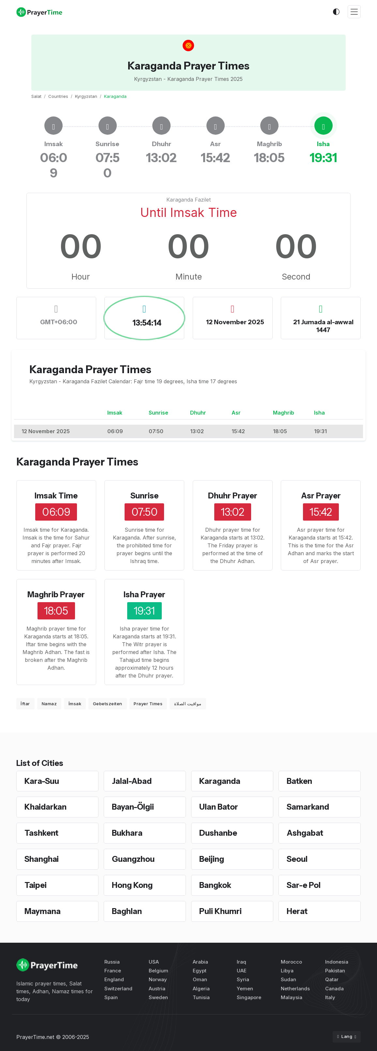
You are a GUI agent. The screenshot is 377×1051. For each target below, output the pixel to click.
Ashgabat (305, 833)
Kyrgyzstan (86, 96)
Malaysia (291, 997)
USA (154, 962)
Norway (158, 979)
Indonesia (336, 962)
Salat (36, 96)
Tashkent (41, 833)
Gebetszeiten (107, 703)
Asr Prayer (321, 495)
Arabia (200, 962)
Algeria (201, 988)
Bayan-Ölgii (133, 807)
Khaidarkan (45, 807)
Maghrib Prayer (56, 594)
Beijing (211, 859)
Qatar (332, 979)
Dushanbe (218, 833)
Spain (111, 997)
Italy (330, 997)
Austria (157, 988)
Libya (287, 970)
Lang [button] (345, 1036)
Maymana (42, 911)
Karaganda (219, 781)
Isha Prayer (144, 594)
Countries (58, 96)
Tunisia (201, 997)
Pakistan (335, 970)
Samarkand (308, 807)
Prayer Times (148, 703)
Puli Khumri (220, 911)
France (112, 970)
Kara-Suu (41, 781)
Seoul (297, 859)
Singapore (249, 997)
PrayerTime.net (35, 1037)
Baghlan (127, 911)
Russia (112, 962)
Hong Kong (132, 885)
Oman (200, 979)
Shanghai (41, 859)
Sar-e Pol (304, 885)
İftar (25, 703)
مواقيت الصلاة (188, 703)
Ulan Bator (218, 807)
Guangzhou (133, 859)
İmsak (75, 703)
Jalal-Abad (132, 781)
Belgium (158, 970)
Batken (299, 781)
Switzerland (118, 988)
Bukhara (127, 833)
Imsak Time (56, 495)
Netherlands (295, 988)
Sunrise (144, 495)
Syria (243, 979)
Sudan (288, 979)
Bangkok (215, 885)
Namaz (49, 703)
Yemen (245, 988)
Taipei (35, 885)
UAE (242, 970)
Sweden (158, 997)
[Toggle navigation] (354, 12)
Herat (297, 911)
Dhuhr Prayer (232, 495)
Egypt (199, 970)
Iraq (241, 962)
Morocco (291, 962)
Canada (334, 988)
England (114, 979)
